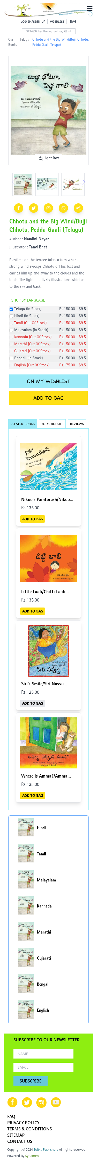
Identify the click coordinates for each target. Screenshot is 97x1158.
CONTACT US (19, 1141)
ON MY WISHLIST (48, 381)
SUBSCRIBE (30, 1081)
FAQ (11, 1116)
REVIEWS (77, 424)
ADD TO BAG (48, 398)
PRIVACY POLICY (23, 1122)
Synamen (32, 1156)
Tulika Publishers (46, 1149)
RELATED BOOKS (23, 424)
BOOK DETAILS (52, 424)
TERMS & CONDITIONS (29, 1129)
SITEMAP (16, 1135)
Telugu (24, 40)
